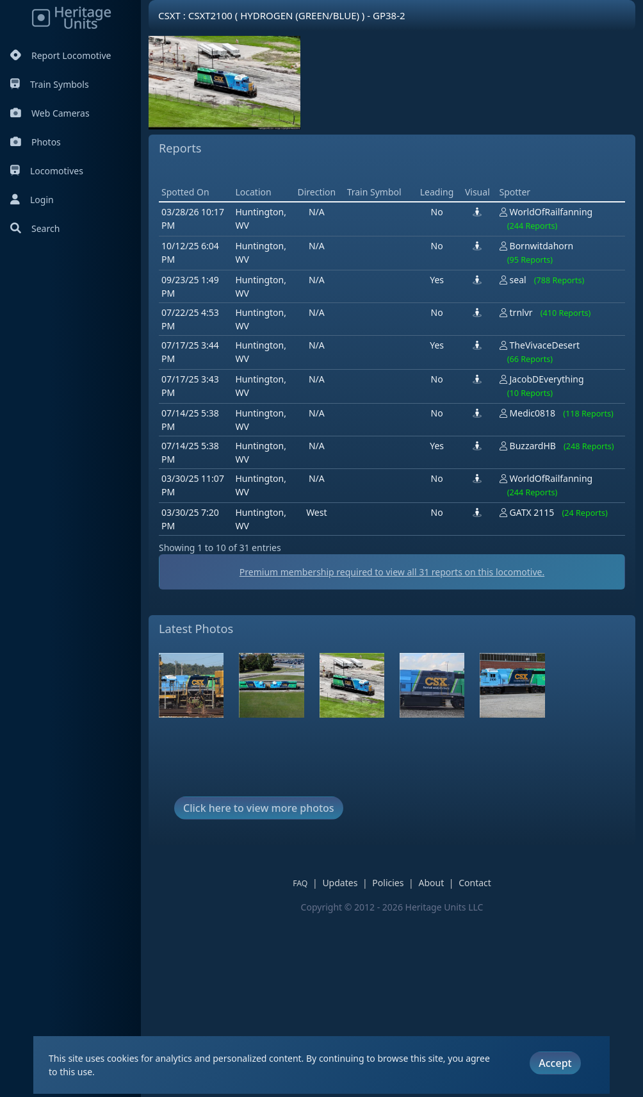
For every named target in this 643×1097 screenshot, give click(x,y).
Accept (555, 1063)
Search (35, 228)
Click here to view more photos (258, 991)
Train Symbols (49, 84)
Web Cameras (50, 113)
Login (32, 200)
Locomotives (46, 171)
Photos (35, 142)
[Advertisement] (392, 262)
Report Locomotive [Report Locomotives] (60, 55)
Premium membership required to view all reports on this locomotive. (392, 754)
